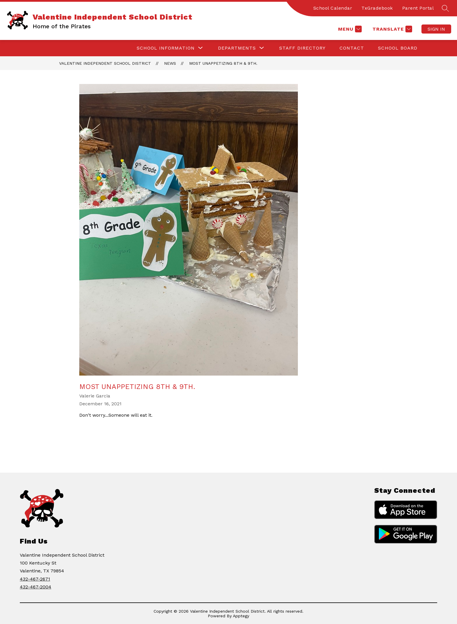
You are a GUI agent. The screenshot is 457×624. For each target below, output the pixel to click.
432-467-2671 (35, 579)
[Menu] (349, 29)
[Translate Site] (391, 29)
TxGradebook (377, 8)
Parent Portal (418, 8)
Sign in (436, 29)
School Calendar (332, 8)
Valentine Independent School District (105, 63)
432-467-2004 (35, 587)
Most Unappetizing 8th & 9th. (223, 63)
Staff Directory (302, 48)
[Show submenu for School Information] (166, 48)
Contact (352, 48)
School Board (397, 48)
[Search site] (445, 8)
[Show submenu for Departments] (237, 48)
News (170, 63)
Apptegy (241, 616)
